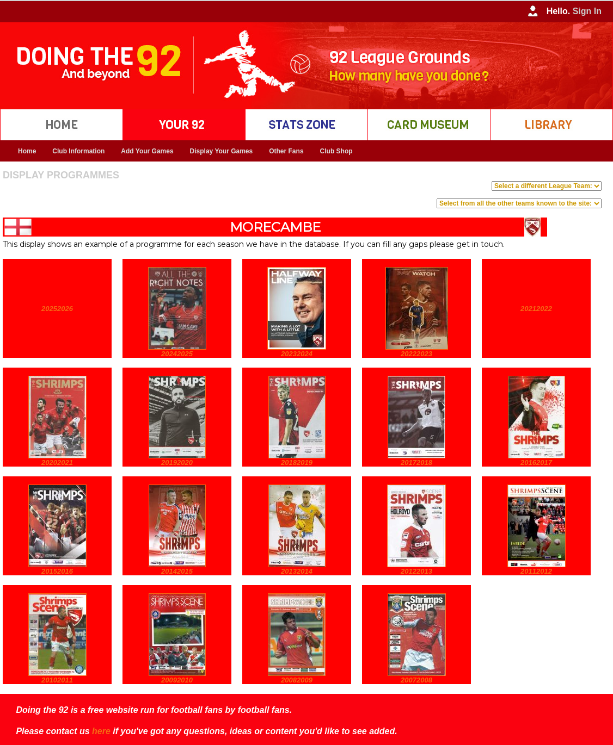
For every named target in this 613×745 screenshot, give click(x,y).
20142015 (177, 571)
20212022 (536, 309)
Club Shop (336, 151)
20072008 (416, 680)
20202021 (57, 462)
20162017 (536, 462)
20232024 (296, 354)
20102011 (57, 680)
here (101, 731)
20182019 (296, 462)
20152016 (57, 571)
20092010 (177, 680)
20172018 (416, 462)
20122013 (416, 571)
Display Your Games (221, 151)
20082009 (296, 680)
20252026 (57, 309)
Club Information (78, 151)
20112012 (536, 571)
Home (27, 151)
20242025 (177, 354)
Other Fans (286, 151)
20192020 (177, 462)
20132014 (296, 571)
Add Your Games (147, 151)
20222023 (416, 354)
